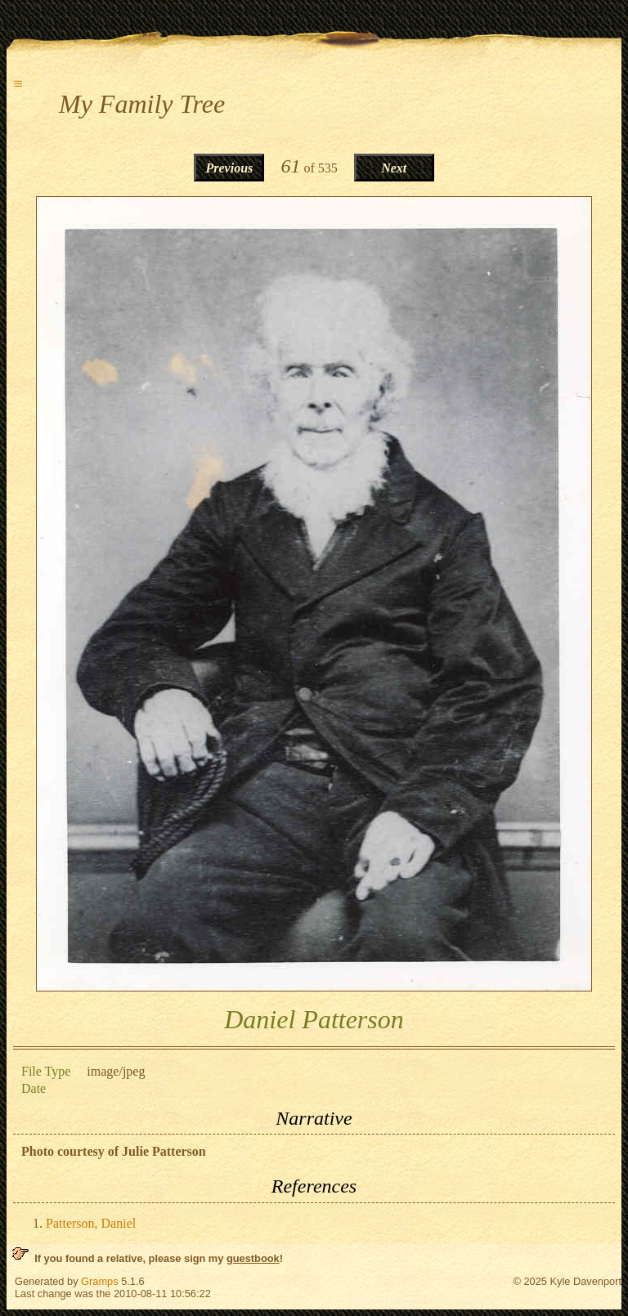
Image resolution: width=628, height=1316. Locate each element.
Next (393, 168)
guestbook (253, 1258)
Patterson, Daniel (91, 1223)
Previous (229, 168)
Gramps (100, 1281)
